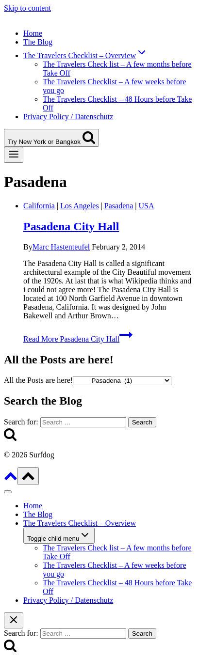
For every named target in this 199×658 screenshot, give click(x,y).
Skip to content (27, 8)
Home (32, 33)
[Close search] (13, 620)
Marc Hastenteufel (61, 247)
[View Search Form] (51, 138)
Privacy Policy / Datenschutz (68, 116)
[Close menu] (8, 491)
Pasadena (118, 206)
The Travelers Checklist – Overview (79, 523)
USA (146, 206)
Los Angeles (79, 206)
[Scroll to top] (10, 479)
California (39, 206)
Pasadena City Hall (71, 226)
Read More (78, 339)
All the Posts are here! (38, 380)
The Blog (37, 42)
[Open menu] (13, 155)
